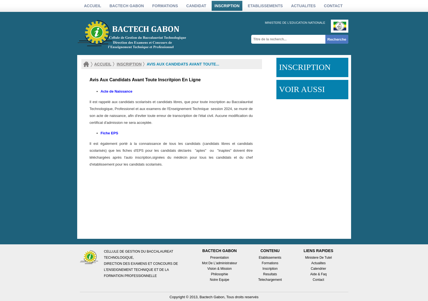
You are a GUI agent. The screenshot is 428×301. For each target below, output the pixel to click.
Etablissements (270, 258)
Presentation (219, 258)
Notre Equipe (219, 280)
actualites (303, 6)
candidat (196, 6)
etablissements (265, 6)
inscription (226, 6)
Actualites (318, 263)
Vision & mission (219, 269)
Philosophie (219, 274)
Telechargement (270, 280)
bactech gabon (127, 6)
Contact (333, 6)
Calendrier (318, 269)
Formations (270, 263)
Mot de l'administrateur (219, 263)
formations (165, 6)
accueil (102, 64)
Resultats (270, 274)
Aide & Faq (318, 274)
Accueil (92, 6)
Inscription (270, 269)
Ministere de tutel (318, 258)
